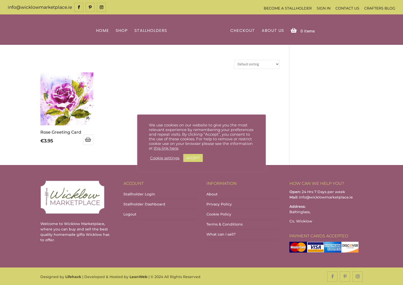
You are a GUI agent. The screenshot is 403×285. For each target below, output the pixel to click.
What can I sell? (221, 233)
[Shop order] (257, 63)
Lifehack (73, 276)
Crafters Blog (379, 8)
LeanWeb (139, 276)
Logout (129, 213)
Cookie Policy (218, 213)
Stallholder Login (139, 193)
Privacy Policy (219, 203)
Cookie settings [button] (164, 158)
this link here (166, 148)
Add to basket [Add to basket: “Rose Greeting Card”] (88, 139)
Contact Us (347, 8)
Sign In (324, 8)
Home (103, 30)
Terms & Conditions (224, 223)
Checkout (242, 30)
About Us (272, 30)
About (212, 193)
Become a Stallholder (288, 8)
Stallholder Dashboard (144, 203)
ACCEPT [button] (193, 158)
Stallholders (151, 30)
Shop (122, 30)
